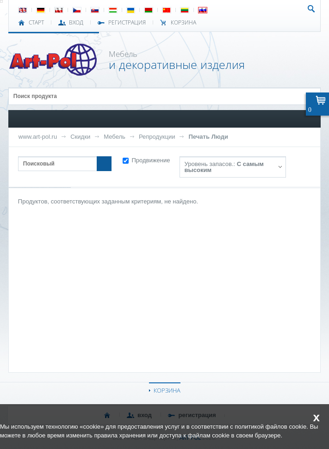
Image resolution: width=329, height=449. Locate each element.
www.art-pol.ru (38, 136)
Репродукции (157, 136)
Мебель (114, 136)
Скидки (80, 136)
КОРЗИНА (167, 390)
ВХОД (76, 22)
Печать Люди (208, 136)
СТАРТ (36, 22)
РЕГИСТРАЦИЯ (127, 22)
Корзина (183, 22)
